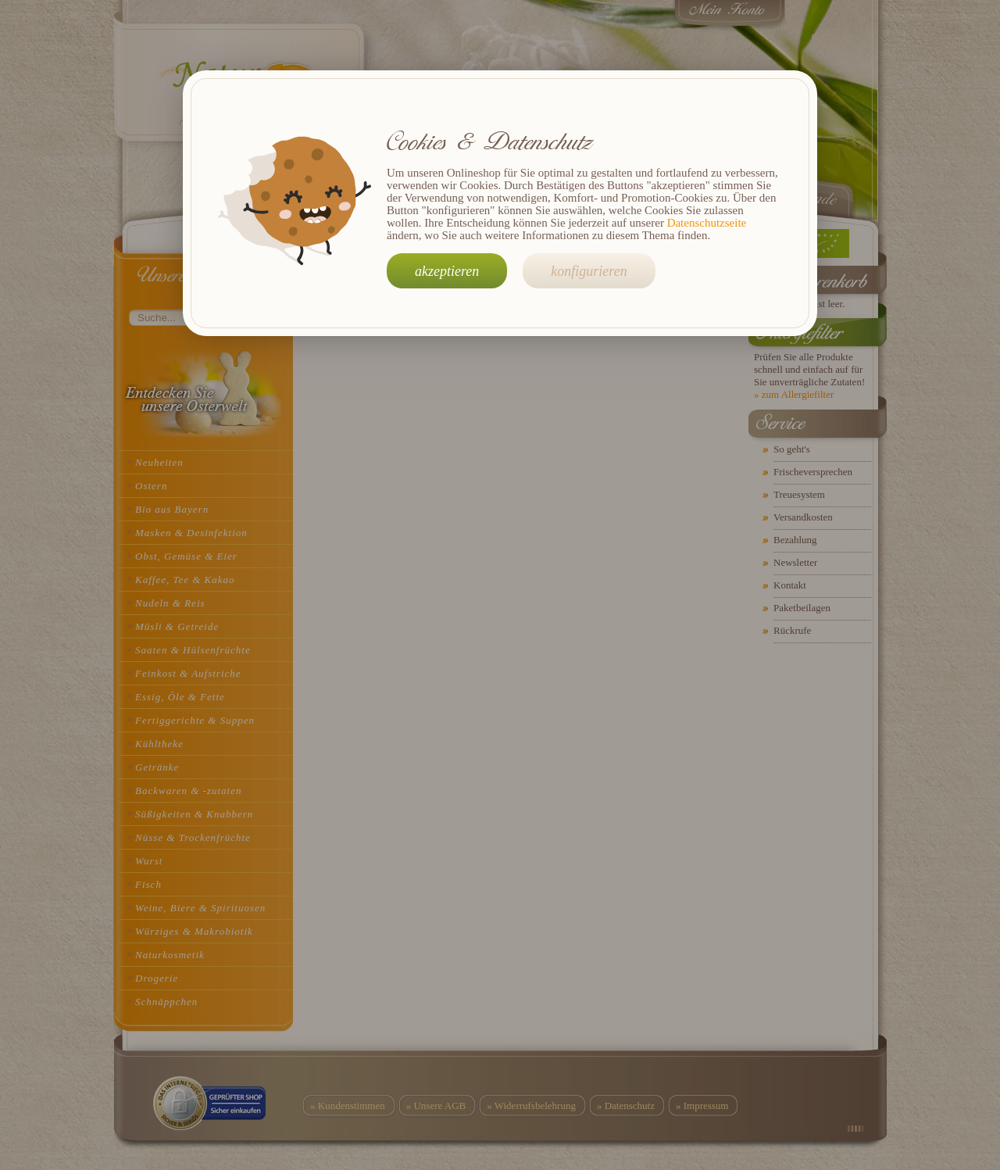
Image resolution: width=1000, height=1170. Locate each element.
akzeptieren (447, 271)
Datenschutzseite (707, 222)
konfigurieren (589, 271)
